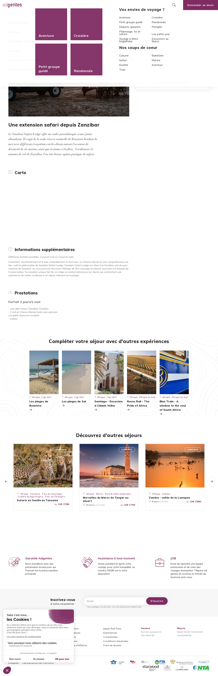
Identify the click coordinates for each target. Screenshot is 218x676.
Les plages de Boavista (38, 406)
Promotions (89, 5)
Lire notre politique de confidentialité (126, 607)
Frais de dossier (112, 645)
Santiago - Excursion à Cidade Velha (108, 406)
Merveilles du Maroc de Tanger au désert (105, 499)
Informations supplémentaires (39, 15)
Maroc (99, 494)
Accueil (12, 23)
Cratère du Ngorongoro (30, 496)
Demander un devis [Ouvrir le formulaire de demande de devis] (200, 5)
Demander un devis (173, 78)
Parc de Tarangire (55, 496)
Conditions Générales (115, 641)
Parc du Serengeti (52, 494)
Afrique (24, 23)
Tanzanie (165, 51)
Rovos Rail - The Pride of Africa (138, 406)
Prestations (69, 15)
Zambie (166, 494)
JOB (173, 558)
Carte (11, 15)
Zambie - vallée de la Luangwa (169, 497)
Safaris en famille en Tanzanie (37, 500)
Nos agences (112, 5)
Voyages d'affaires (76, 645)
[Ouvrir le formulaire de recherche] (174, 5)
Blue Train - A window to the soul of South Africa (173, 408)
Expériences (110, 632)
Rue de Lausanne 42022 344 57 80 (151, 632)
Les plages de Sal (74, 404)
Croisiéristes (110, 636)
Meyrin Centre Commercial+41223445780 (190, 632)
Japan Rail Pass (112, 628)
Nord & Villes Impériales (118, 494)
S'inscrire (156, 601)
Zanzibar (180, 51)
